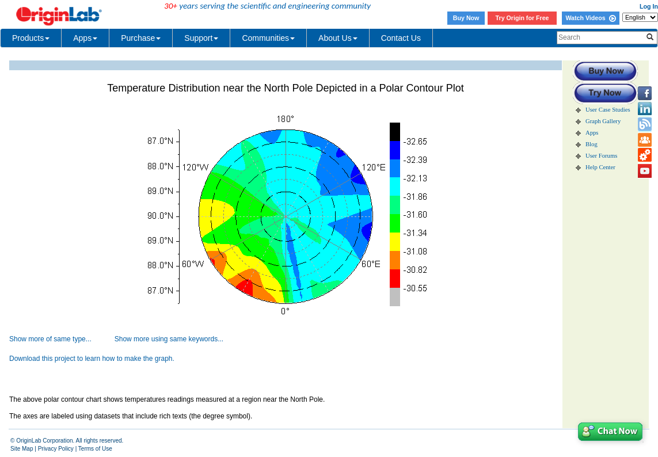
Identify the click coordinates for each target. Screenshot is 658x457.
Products (31, 38)
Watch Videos (590, 17)
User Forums (601, 156)
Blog (591, 144)
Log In (649, 6)
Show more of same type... (50, 339)
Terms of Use (95, 448)
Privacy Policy (56, 448)
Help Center (600, 167)
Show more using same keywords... (169, 339)
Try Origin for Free (522, 17)
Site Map (21, 448)
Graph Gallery (603, 121)
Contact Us (401, 38)
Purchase (141, 38)
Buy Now (466, 17)
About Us (337, 38)
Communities (268, 38)
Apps (85, 38)
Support (201, 38)
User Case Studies (607, 109)
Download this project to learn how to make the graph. (91, 359)
